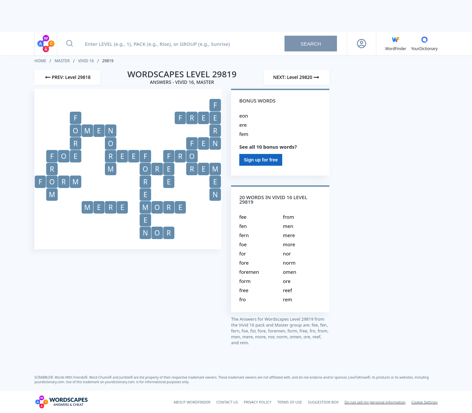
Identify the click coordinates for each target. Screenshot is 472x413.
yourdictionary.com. (50, 382)
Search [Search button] (311, 44)
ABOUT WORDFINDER (192, 402)
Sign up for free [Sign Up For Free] (261, 159)
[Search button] (69, 43)
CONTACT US (227, 402)
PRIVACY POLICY (257, 402)
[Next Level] (296, 77)
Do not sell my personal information (374, 402)
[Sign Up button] (361, 43)
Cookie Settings (424, 402)
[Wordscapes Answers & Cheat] (61, 402)
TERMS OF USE (289, 402)
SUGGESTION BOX (323, 402)
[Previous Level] (67, 77)
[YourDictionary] (424, 43)
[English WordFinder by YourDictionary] (395, 43)
